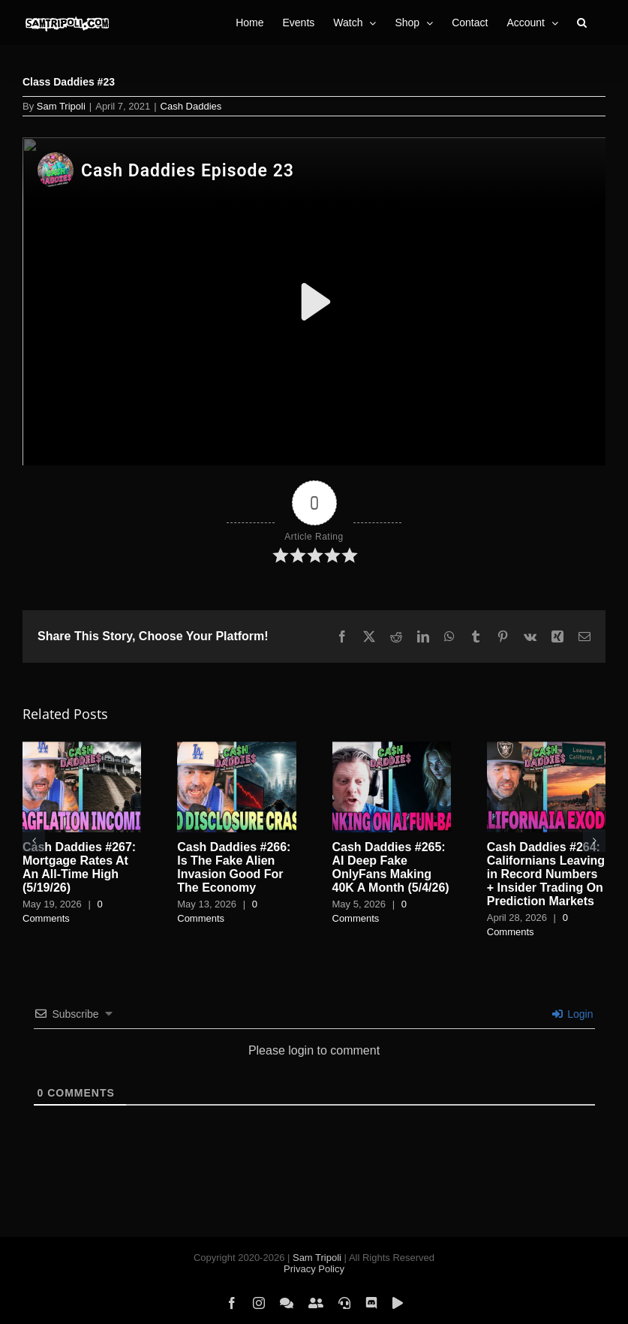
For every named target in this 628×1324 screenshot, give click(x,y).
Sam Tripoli (61, 106)
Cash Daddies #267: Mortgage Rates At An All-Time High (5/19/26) (79, 867)
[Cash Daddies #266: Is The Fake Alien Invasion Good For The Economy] (236, 748)
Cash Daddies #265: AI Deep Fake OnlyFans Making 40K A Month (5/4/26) (390, 867)
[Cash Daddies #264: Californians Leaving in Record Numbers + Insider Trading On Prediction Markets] (546, 748)
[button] (582, 22)
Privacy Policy (314, 1268)
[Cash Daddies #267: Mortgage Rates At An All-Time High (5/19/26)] (82, 748)
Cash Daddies (191, 106)
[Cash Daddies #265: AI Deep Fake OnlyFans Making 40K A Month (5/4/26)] (391, 748)
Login (572, 1014)
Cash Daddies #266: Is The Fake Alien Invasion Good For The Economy (233, 867)
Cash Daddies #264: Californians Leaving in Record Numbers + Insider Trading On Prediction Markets (546, 874)
